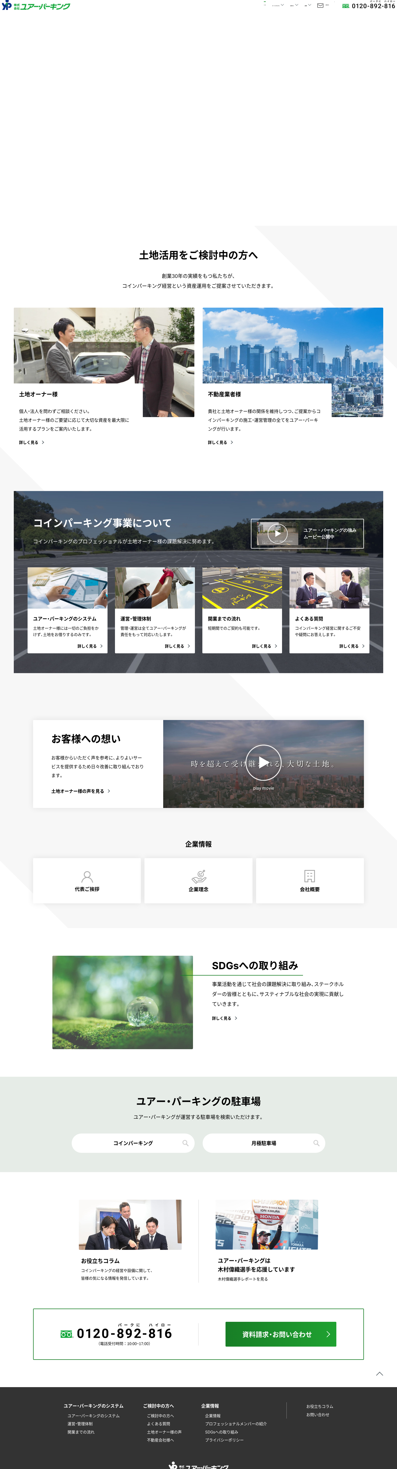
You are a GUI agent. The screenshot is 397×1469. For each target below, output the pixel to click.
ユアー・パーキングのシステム (94, 1415)
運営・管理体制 (80, 1423)
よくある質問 (158, 1423)
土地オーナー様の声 (164, 1432)
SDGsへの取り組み (221, 1432)
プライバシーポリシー (224, 1440)
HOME (138, 14)
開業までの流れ (81, 1432)
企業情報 (213, 1415)
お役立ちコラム (319, 1406)
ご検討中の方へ (160, 1415)
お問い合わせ (304, 14)
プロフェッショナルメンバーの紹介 (236, 1423)
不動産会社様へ (160, 1440)
